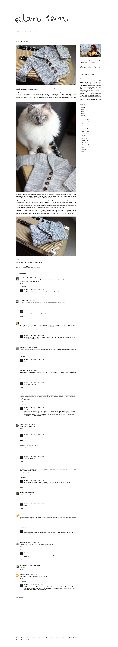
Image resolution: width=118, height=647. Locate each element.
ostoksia (92, 95)
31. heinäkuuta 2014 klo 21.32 (37, 335)
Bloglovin (92, 74)
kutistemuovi (98, 88)
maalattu (91, 92)
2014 (82, 118)
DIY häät (92, 82)
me (94, 92)
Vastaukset (23, 286)
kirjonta (95, 87)
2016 (82, 113)
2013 (82, 147)
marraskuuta (85, 121)
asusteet (93, 80)
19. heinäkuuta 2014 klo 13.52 (29, 321)
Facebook (82, 74)
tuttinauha (88, 99)
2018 (82, 109)
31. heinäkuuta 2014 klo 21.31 (37, 289)
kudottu (94, 88)
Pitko (21, 424)
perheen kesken (82, 96)
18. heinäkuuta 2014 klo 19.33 (29, 277)
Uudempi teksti (19, 637)
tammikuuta (85, 144)
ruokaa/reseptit (96, 96)
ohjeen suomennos (47, 197)
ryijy (100, 96)
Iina (20, 300)
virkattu (81, 101)
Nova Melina (22, 542)
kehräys (99, 85)
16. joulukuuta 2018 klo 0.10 (37, 584)
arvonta (87, 80)
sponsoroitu (88, 98)
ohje (94, 93)
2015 (82, 115)
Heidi (21, 321)
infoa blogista (98, 83)
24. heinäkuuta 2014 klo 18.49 (30, 445)
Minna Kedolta (23, 347)
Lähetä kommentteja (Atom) (24, 639)
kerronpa (82, 87)
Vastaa (21, 283)
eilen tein (22, 266)
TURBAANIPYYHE (85, 131)
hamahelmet (98, 82)
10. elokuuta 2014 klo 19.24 (34, 565)
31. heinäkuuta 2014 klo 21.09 (32, 542)
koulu (90, 88)
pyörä (88, 96)
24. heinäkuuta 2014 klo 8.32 (30, 393)
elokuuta (84, 128)
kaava (90, 85)
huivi (86, 83)
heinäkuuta (85, 130)
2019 (82, 107)
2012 (82, 149)
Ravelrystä (33, 194)
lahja (26, 267)
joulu (87, 85)
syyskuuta (84, 126)
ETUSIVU (18, 31)
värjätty (84, 101)
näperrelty (82, 93)
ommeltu (82, 95)
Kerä (21, 95)
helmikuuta (85, 142)
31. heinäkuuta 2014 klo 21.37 (37, 480)
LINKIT (37, 31)
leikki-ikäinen (98, 90)
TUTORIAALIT (28, 31)
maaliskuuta (85, 140)
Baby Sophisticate (20, 92)
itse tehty (23, 267)
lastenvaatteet (30, 267)
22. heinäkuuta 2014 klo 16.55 (30, 370)
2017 (82, 111)
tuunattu (93, 99)
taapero (95, 98)
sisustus (84, 98)
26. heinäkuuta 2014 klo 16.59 (29, 492)
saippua (81, 98)
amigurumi (82, 80)
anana (21, 514)
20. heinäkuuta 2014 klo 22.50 (33, 347)
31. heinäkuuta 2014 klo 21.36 (37, 456)
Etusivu (45, 637)
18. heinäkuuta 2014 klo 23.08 (28, 300)
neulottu (38, 267)
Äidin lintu (32, 197)
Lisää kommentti (19, 597)
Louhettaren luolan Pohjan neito (50, 95)
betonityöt (99, 80)
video (100, 99)
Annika (21, 277)
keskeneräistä (87, 87)
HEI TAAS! (84, 135)
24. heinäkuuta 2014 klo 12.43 (28, 424)
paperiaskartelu (98, 95)
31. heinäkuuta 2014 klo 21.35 (37, 407)
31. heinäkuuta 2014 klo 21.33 (37, 382)
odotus (91, 93)
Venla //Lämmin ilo (24, 565)
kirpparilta (99, 87)
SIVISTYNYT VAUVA (86, 133)
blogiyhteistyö (83, 82)
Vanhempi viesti (72, 637)
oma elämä (98, 93)
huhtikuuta (85, 138)
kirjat (92, 87)
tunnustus (83, 99)
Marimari (22, 574)
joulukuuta (84, 119)
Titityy (17, 95)
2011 (82, 151)
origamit (87, 95)
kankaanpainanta (94, 85)
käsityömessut (83, 90)
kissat (81, 88)
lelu (80, 92)
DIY (88, 82)
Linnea (21, 492)
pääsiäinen (91, 96)
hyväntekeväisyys (90, 83)
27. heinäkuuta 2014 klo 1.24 (29, 514)
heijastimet (82, 83)
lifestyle (34, 267)
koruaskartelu (85, 88)
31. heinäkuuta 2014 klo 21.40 (37, 530)
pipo (86, 96)
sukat (92, 98)
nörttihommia (87, 93)
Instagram (87, 74)
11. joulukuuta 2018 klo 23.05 (30, 574)
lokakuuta (84, 123)
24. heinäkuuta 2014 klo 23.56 (30, 467)
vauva (97, 99)
